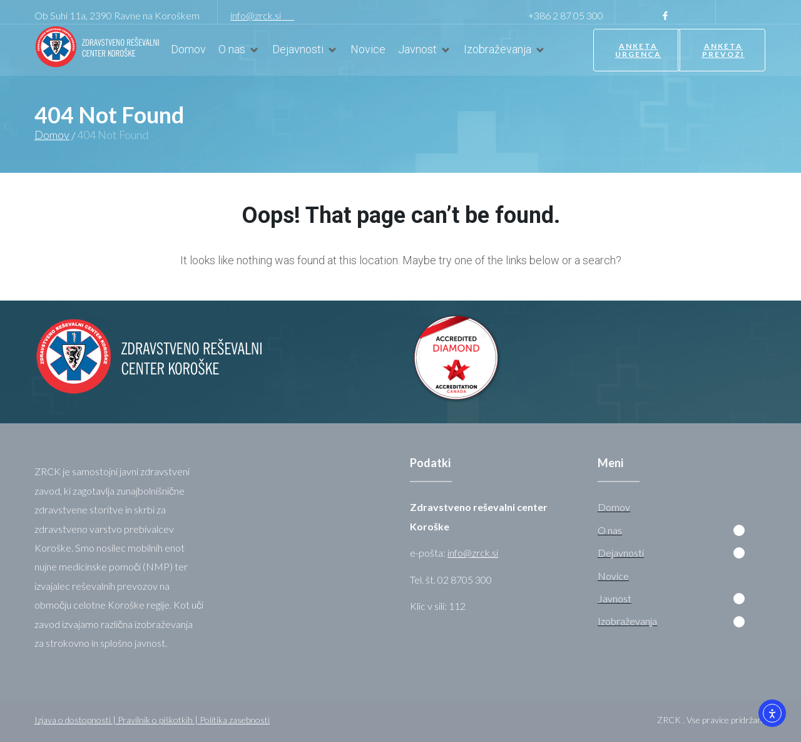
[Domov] (188, 50)
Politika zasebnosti (235, 719)
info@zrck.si (472, 553)
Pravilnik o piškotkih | (159, 719)
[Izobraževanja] (504, 50)
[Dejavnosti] (305, 50)
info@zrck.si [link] (262, 15)
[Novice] (368, 50)
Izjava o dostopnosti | (76, 719)
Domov (51, 135)
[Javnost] (424, 50)
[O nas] (239, 50)
